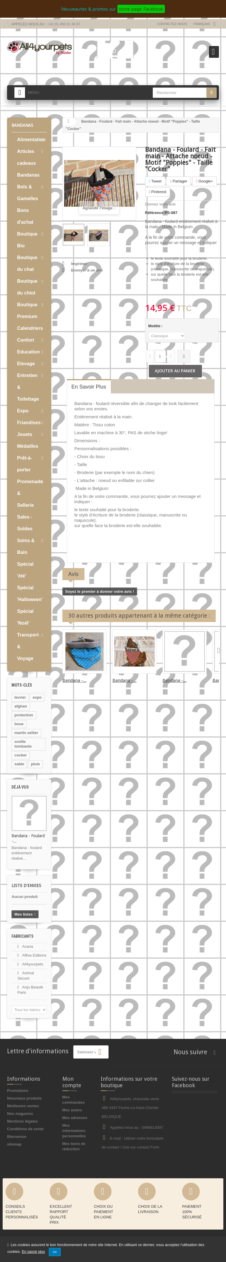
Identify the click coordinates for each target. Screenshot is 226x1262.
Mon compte (71, 1082)
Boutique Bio (27, 239)
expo (37, 697)
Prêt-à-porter (24, 463)
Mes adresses (74, 1117)
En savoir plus (33, 1252)
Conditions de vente (25, 1129)
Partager (178, 181)
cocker (20, 755)
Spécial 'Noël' (25, 617)
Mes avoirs (72, 1110)
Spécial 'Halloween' (30, 593)
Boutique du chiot (27, 287)
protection (23, 715)
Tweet (155, 181)
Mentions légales (22, 1121)
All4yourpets (32, 964)
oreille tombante (23, 743)
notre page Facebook (141, 8)
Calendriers (30, 328)
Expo (23, 410)
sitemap (14, 1144)
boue (19, 724)
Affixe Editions (33, 955)
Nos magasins (20, 1113)
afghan (20, 706)
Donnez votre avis (160, 204)
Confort (25, 340)
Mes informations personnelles (74, 1130)
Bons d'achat (25, 216)
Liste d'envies (26, 885)
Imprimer (79, 263)
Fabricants (22, 936)
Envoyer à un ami (87, 270)
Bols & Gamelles (27, 192)
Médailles (27, 446)
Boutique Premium (27, 310)
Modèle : (156, 326)
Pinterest (158, 192)
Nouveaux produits (24, 1098)
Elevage (26, 363)
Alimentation (31, 139)
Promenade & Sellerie (30, 493)
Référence (154, 212)
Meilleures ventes (23, 1106)
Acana (27, 946)
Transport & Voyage (28, 646)
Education (28, 351)
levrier (20, 697)
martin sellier (26, 732)
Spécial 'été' (25, 570)
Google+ (204, 181)
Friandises (29, 422)
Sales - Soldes (24, 522)
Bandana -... (74, 680)
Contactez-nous (172, 24)
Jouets (24, 434)
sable (19, 764)
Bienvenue (16, 1136)
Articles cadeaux (26, 157)
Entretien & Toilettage (28, 387)
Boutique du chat (27, 263)
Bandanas (28, 174)
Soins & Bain (26, 546)
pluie (35, 764)
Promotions (17, 1090)
